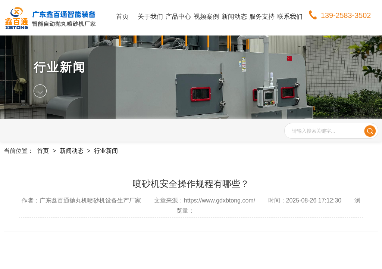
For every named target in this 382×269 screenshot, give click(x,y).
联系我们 (290, 16)
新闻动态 (234, 16)
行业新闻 (106, 151)
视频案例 (206, 16)
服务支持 (262, 16)
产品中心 (178, 16)
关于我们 (150, 16)
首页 (122, 16)
